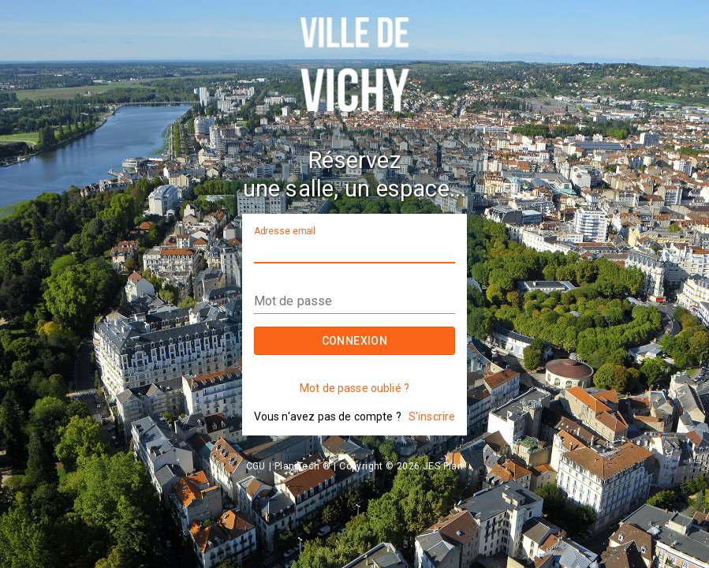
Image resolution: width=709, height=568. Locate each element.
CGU (256, 466)
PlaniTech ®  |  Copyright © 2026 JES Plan (368, 466)
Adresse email (284, 231)
